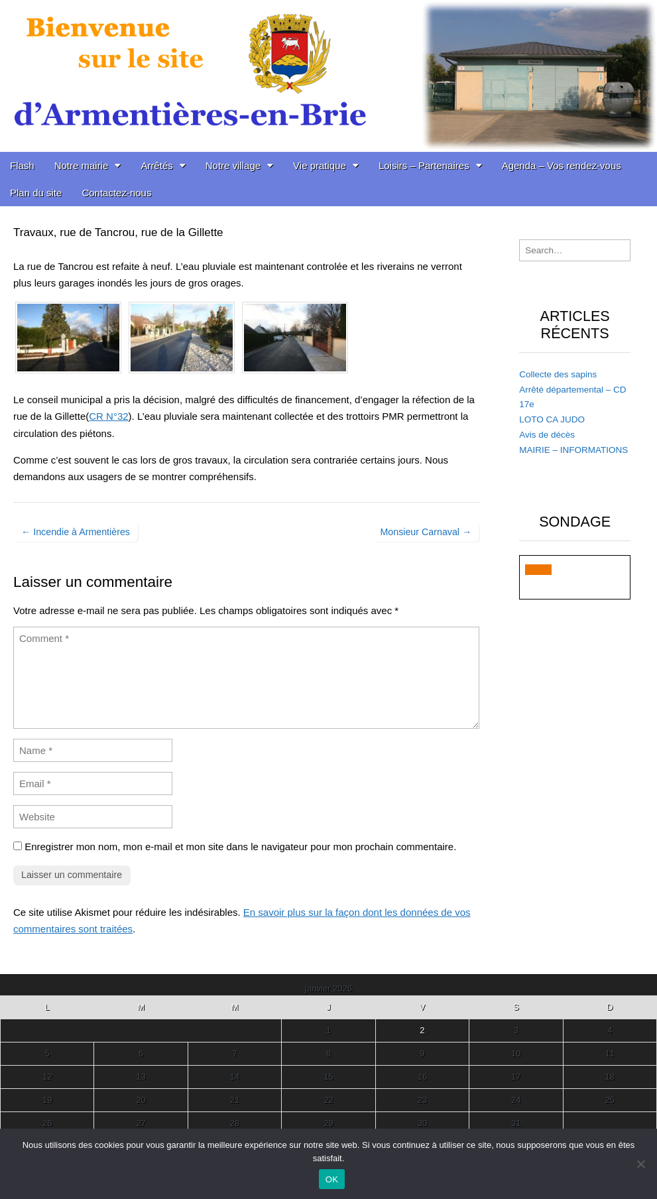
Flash (22, 165)
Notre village (233, 165)
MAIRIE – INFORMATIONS (573, 450)
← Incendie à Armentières (75, 532)
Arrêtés (156, 165)
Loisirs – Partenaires (424, 165)
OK (332, 1179)
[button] (538, 569)
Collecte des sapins (558, 374)
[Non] (640, 1163)
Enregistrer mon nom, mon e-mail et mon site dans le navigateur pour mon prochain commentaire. (240, 846)
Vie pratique (319, 165)
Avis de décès (547, 435)
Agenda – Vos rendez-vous (561, 165)
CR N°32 (108, 416)
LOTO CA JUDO (552, 419)
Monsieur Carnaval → (425, 532)
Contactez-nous (116, 192)
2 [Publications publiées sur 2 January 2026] (422, 1030)
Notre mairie (81, 165)
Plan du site (36, 192)
